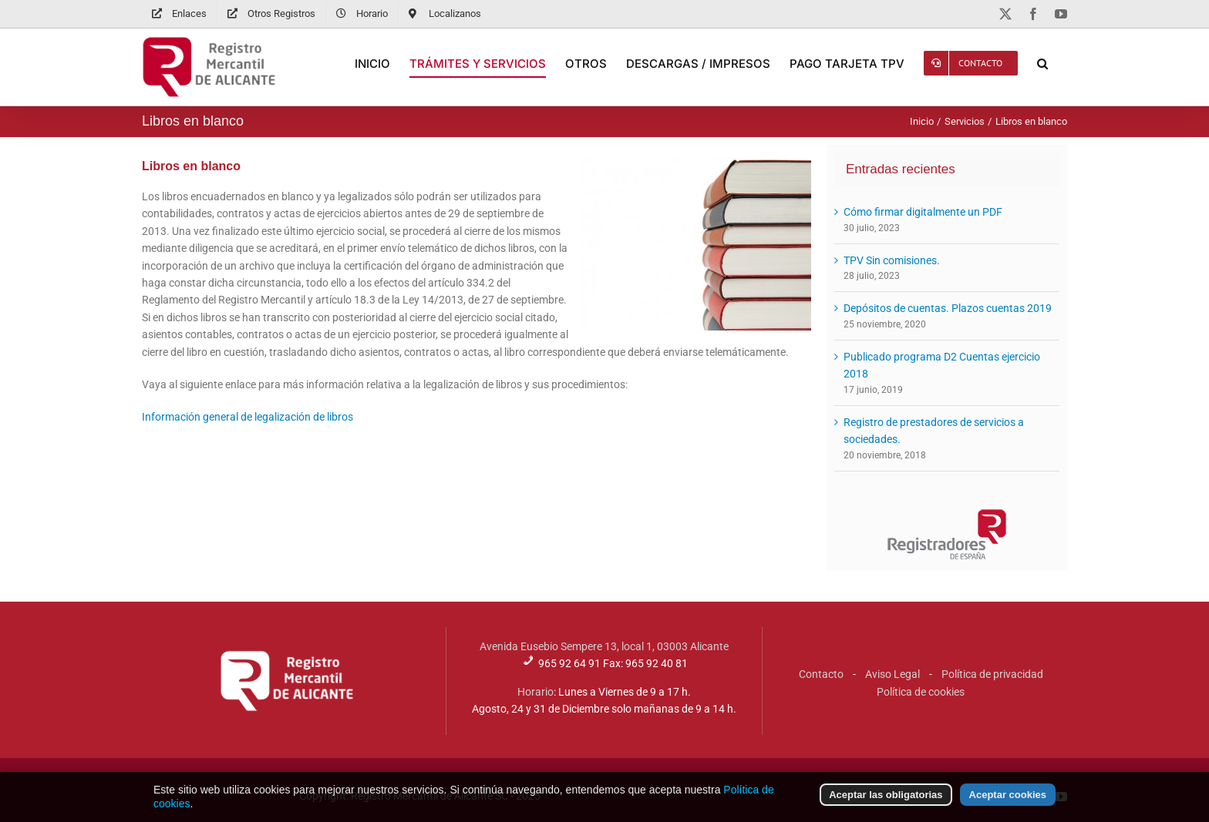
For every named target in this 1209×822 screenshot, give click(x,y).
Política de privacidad (992, 674)
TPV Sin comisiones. (892, 260)
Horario (535, 692)
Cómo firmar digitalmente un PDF (923, 212)
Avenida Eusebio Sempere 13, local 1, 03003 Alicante (604, 646)
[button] (1042, 63)
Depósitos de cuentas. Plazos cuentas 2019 (948, 308)
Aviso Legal (892, 674)
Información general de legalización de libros (247, 417)
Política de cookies (921, 692)
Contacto (821, 674)
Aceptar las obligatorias (885, 797)
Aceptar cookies (1007, 797)
